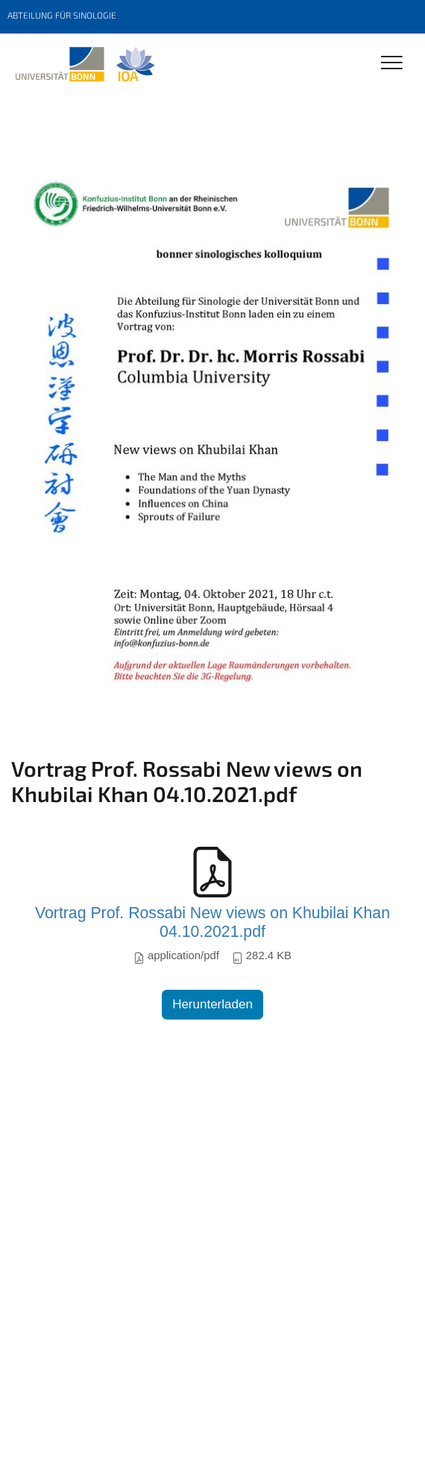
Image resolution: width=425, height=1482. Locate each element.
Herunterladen (212, 1004)
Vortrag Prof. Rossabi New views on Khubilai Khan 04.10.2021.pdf (212, 922)
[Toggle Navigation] (392, 63)
